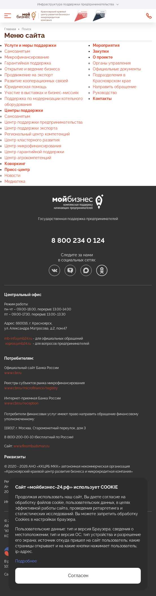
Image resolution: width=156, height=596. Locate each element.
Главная (10, 29)
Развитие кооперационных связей (36, 81)
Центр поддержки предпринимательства (44, 122)
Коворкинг (15, 163)
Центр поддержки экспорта (31, 128)
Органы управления (112, 63)
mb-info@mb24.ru (18, 339)
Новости (12, 175)
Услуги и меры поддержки (30, 45)
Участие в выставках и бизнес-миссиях (42, 92)
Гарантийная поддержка (28, 63)
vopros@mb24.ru (18, 344)
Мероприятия (106, 45)
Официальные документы (117, 69)
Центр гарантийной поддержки (34, 152)
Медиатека (15, 181)
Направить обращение (114, 86)
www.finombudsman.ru (31, 446)
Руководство (105, 92)
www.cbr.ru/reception (21, 403)
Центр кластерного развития (32, 140)
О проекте (103, 57)
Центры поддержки (24, 110)
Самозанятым (17, 51)
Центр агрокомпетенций (28, 157)
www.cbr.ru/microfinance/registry (31, 388)
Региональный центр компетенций (37, 134)
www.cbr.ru (12, 373)
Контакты (102, 98)
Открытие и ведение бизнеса (32, 69)
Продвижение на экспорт (29, 75)
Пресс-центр (17, 169)
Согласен (78, 575)
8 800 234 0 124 (149, 16)
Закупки (101, 51)
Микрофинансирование (27, 57)
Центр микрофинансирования (33, 146)
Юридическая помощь (26, 86)
